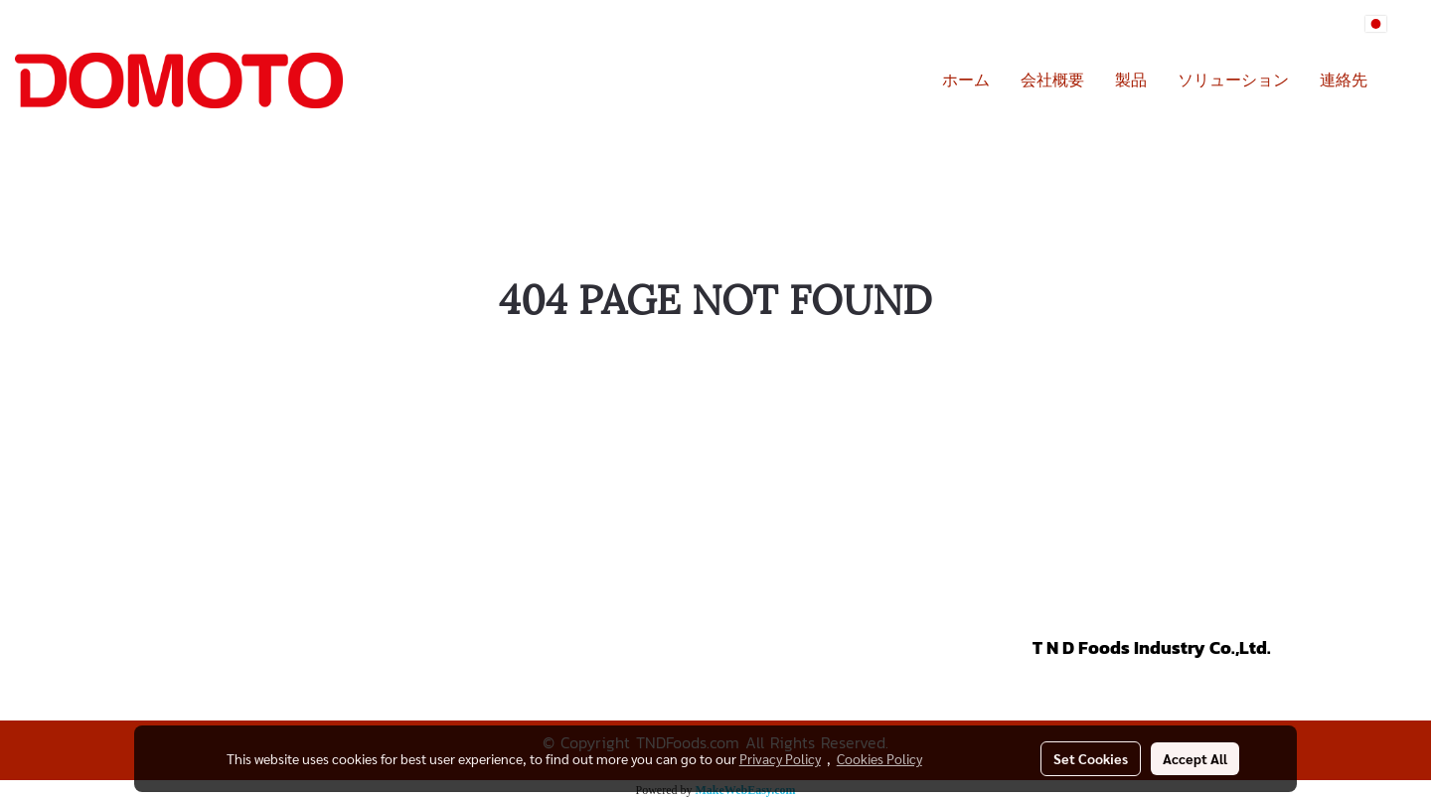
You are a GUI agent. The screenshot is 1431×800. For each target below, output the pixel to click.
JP (1386, 24)
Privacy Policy (780, 758)
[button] (1400, 80)
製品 (1131, 80)
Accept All (1195, 758)
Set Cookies (1090, 758)
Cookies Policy (879, 758)
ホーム (966, 80)
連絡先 (1343, 80)
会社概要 (1052, 80)
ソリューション (1233, 80)
